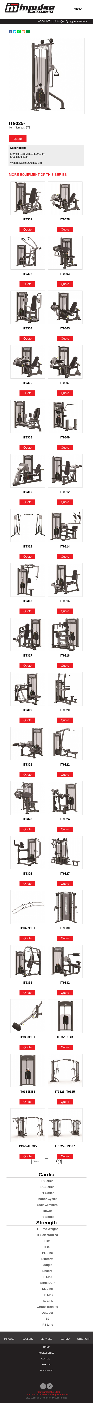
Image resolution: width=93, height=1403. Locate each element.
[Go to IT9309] (65, 416)
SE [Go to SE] (47, 1318)
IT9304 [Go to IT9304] (27, 328)
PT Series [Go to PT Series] (47, 1193)
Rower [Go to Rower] (47, 1211)
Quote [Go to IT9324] (65, 829)
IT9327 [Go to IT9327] (65, 873)
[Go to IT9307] (65, 362)
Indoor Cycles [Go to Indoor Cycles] (47, 1199)
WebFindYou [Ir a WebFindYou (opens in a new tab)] (61, 1398)
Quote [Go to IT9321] (27, 774)
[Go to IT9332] (65, 961)
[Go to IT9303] (65, 253)
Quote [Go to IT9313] (27, 556)
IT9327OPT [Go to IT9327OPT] (27, 928)
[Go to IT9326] (27, 852)
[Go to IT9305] (65, 307)
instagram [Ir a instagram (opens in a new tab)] (71, 22)
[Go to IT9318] (65, 634)
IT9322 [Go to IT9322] (65, 764)
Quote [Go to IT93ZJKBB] (65, 1047)
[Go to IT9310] (27, 471)
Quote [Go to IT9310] (27, 502)
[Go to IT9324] (65, 798)
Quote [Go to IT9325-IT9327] (27, 1156)
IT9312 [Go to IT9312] (65, 492)
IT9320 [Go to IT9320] (65, 710)
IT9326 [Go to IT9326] (27, 873)
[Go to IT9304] (27, 307)
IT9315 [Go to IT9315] (27, 601)
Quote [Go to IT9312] (65, 502)
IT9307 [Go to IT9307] (65, 383)
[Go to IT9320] (65, 689)
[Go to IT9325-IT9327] (27, 1125)
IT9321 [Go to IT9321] (27, 764)
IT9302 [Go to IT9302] (27, 274)
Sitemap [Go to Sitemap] (46, 1364)
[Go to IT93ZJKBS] (27, 1070)
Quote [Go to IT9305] (65, 338)
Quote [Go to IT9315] (27, 611)
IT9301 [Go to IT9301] (27, 219)
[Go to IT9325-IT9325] (65, 1070)
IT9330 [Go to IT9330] (65, 928)
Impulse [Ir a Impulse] (9, 1339)
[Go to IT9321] (27, 743)
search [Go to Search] (67, 21)
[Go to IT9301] (27, 198)
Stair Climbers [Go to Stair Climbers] (47, 1205)
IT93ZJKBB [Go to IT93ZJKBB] (65, 1037)
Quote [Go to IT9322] (65, 774)
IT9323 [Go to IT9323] (27, 819)
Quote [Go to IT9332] (65, 992)
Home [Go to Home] (46, 1347)
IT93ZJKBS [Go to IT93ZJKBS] (27, 1091)
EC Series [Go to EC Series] (47, 1187)
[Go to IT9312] (65, 471)
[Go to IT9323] (27, 798)
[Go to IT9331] (27, 961)
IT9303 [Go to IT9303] (65, 274)
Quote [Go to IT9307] (65, 393)
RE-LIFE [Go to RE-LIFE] (47, 1300)
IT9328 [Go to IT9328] (65, 219)
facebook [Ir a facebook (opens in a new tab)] (75, 22)
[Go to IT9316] (65, 580)
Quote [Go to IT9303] (65, 284)
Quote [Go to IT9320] (65, 720)
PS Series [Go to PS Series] (47, 1217)
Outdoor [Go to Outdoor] (47, 1312)
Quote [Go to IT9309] (65, 447)
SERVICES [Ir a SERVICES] (46, 1339)
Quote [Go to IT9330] (65, 938)
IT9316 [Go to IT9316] (65, 601)
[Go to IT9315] (27, 580)
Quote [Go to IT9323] (27, 829)
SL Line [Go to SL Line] (47, 1288)
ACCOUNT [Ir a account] (44, 21)
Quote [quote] (18, 138)
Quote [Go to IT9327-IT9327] (65, 1156)
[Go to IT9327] (65, 852)
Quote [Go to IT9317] (27, 665)
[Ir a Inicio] (29, 13)
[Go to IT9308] (27, 416)
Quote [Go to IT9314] (65, 556)
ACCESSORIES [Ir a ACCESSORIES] (46, 1353)
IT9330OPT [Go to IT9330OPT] (27, 1037)
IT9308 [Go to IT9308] (27, 437)
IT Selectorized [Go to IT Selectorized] (47, 1235)
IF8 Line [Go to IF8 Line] (47, 1324)
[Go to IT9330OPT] (27, 1016)
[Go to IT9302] (27, 253)
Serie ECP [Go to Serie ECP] (47, 1282)
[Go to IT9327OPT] (27, 907)
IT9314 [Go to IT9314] (65, 546)
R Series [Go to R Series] (47, 1181)
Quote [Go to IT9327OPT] (27, 938)
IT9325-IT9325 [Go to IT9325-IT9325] (65, 1091)
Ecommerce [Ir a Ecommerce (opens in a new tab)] (46, 1398)
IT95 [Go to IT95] (47, 1241)
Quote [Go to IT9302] (27, 284)
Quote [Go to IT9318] (65, 665)
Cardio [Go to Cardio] (46, 1174)
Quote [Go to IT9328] (65, 229)
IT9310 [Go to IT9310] (27, 492)
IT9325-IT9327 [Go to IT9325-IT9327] (27, 1146)
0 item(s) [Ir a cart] (59, 21)
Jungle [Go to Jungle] (47, 1265)
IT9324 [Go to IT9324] (65, 819)
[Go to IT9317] (27, 634)
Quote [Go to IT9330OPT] (27, 1047)
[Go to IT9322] (65, 743)
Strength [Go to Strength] (46, 1222)
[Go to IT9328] (65, 198)
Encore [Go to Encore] (47, 1271)
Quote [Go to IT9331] (27, 992)
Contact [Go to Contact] (46, 1358)
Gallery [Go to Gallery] (27, 1339)
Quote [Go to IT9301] (27, 229)
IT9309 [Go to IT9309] (65, 437)
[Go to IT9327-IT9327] (65, 1125)
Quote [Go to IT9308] (27, 447)
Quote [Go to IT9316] (65, 611)
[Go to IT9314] (65, 525)
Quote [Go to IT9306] (27, 393)
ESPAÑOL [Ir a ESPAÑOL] (82, 21)
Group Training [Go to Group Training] (47, 1306)
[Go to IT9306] (27, 362)
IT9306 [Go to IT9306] (27, 383)
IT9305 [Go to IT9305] (65, 328)
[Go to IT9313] (27, 525)
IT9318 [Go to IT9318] (65, 655)
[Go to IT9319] (27, 689)
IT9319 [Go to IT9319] (27, 710)
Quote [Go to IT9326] (27, 883)
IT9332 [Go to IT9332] (65, 982)
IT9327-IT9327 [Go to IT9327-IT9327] (65, 1146)
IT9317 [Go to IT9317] (27, 655)
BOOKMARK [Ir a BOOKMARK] (46, 1370)
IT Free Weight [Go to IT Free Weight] (47, 1229)
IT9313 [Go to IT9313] (27, 546)
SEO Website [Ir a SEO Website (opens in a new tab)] (32, 1398)
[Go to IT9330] (65, 907)
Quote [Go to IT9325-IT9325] (65, 1101)
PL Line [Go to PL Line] (47, 1253)
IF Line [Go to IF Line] (47, 1277)
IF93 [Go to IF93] (47, 1247)
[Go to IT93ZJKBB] (65, 1016)
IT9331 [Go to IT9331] (27, 982)
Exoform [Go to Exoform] (47, 1259)
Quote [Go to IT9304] (27, 338)
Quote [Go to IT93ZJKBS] (27, 1101)
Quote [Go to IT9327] (65, 883)
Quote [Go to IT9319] (27, 720)
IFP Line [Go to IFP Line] (47, 1294)
